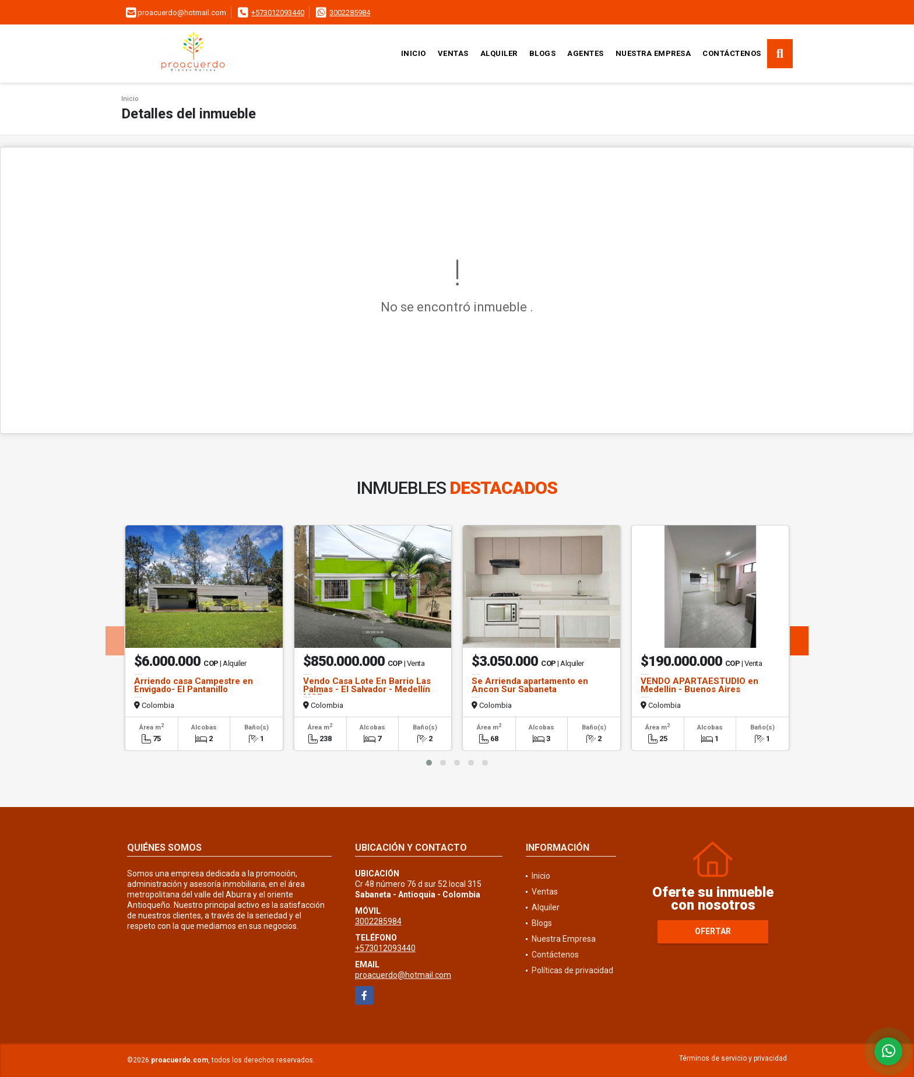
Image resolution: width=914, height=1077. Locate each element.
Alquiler (499, 53)
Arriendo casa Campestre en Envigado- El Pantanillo (193, 685)
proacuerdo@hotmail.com (403, 975)
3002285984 (349, 12)
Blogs (542, 53)
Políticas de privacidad (572, 970)
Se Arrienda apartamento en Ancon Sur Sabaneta (530, 685)
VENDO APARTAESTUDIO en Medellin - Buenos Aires (699, 685)
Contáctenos (731, 53)
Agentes (585, 53)
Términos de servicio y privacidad (733, 1058)
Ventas (453, 53)
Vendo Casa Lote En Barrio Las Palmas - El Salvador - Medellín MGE (367, 689)
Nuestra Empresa (653, 53)
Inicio (413, 53)
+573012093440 (277, 12)
